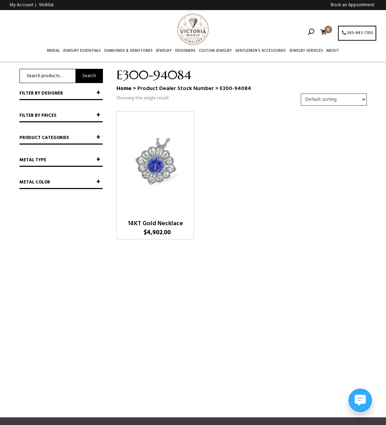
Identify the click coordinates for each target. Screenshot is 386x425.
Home (123, 88)
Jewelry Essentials (82, 51)
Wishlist (46, 5)
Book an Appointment (352, 5)
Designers (185, 51)
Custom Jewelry (215, 51)
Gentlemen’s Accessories (260, 51)
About (332, 51)
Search (89, 76)
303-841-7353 (357, 33)
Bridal (53, 51)
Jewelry (164, 51)
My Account (21, 5)
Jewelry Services (306, 51)
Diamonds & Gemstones (128, 51)
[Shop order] (334, 99)
